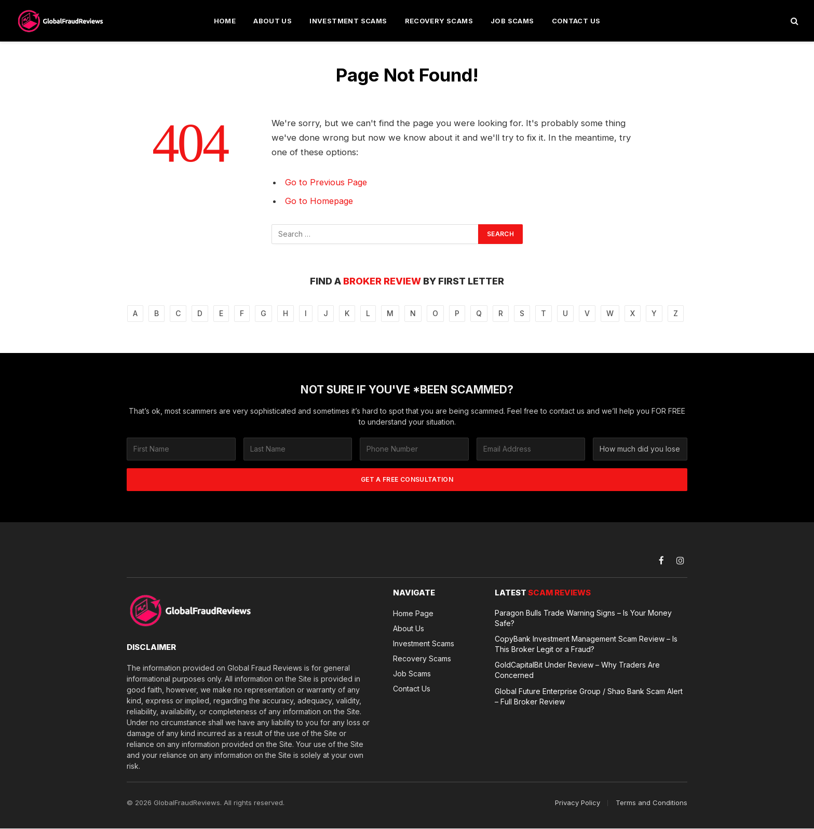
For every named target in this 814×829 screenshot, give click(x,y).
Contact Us (576, 21)
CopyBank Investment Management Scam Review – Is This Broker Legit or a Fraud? (586, 643)
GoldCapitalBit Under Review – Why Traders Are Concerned (577, 668)
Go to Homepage (320, 201)
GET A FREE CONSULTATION (407, 479)
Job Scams (512, 21)
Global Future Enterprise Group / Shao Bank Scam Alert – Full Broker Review (589, 693)
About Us (272, 21)
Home (225, 21)
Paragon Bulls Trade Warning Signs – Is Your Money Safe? (583, 618)
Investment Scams (348, 21)
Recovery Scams (439, 21)
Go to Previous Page (327, 182)
